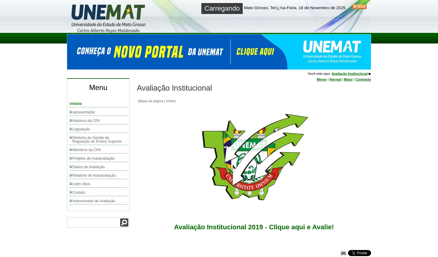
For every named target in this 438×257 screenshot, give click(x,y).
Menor (322, 79)
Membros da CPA (86, 150)
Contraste (363, 79)
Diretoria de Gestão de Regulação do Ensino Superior (97, 140)
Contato (78, 192)
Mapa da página (151, 101)
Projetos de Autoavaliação (93, 158)
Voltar (170, 101)
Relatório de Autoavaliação (94, 175)
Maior (348, 79)
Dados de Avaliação (88, 167)
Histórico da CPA (86, 121)
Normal (335, 79)
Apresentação (83, 112)
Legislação (81, 129)
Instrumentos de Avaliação (93, 201)
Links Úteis (81, 184)
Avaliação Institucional (350, 73)
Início (77, 104)
